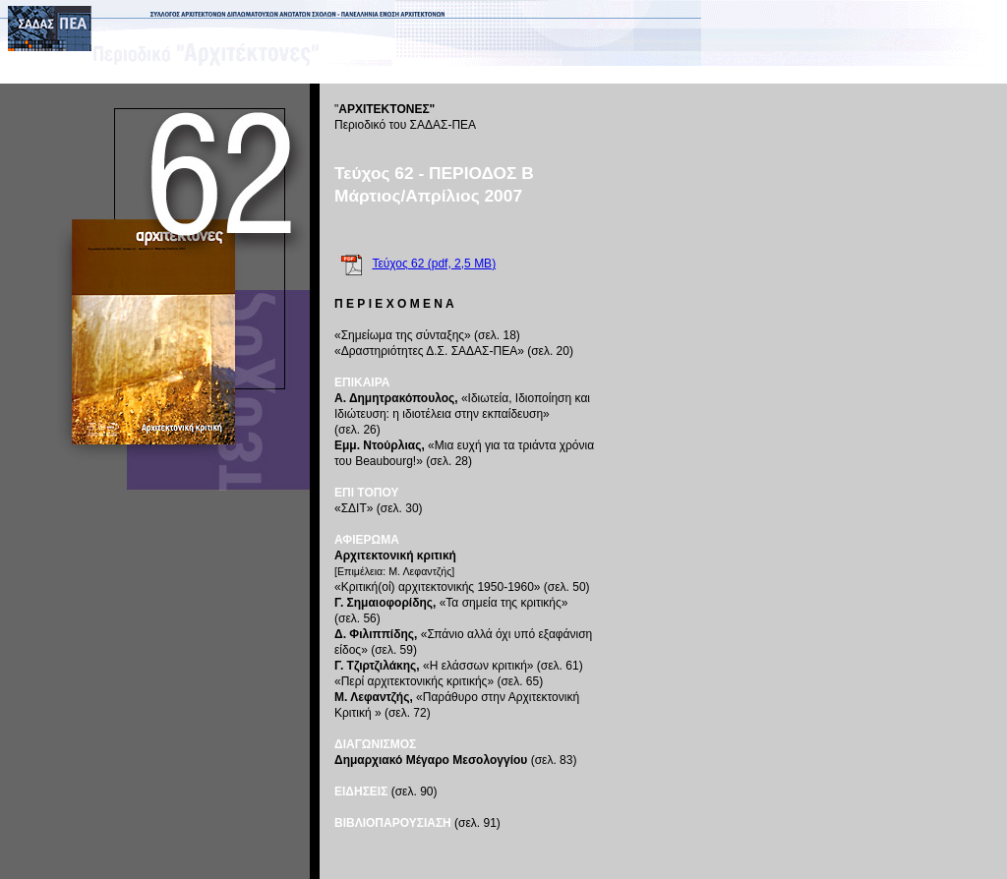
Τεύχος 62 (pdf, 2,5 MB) (434, 263)
